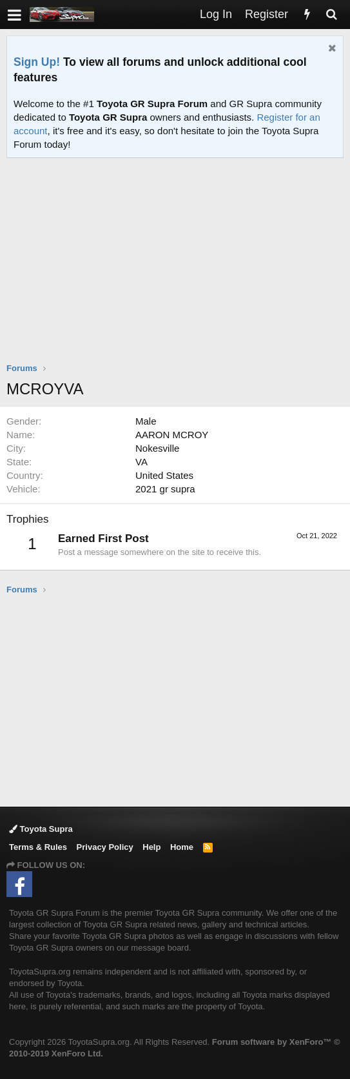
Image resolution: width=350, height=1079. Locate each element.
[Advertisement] (178, 268)
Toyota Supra (41, 829)
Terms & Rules (38, 847)
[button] (14, 14)
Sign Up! (37, 61)
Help (151, 847)
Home (181, 847)
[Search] (331, 14)
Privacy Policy (105, 847)
